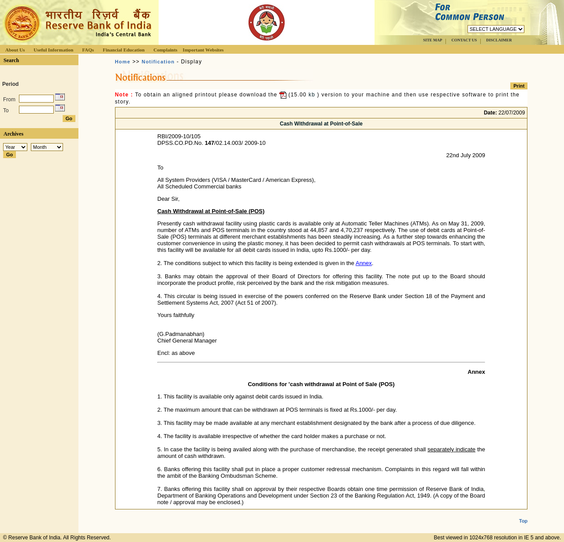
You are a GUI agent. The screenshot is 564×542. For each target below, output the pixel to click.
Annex (364, 263)
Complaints (165, 49)
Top (523, 513)
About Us (15, 49)
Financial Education (124, 49)
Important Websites (203, 49)
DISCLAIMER (499, 40)
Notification (158, 61)
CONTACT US (464, 40)
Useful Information (53, 49)
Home (122, 61)
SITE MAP (432, 40)
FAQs (88, 49)
